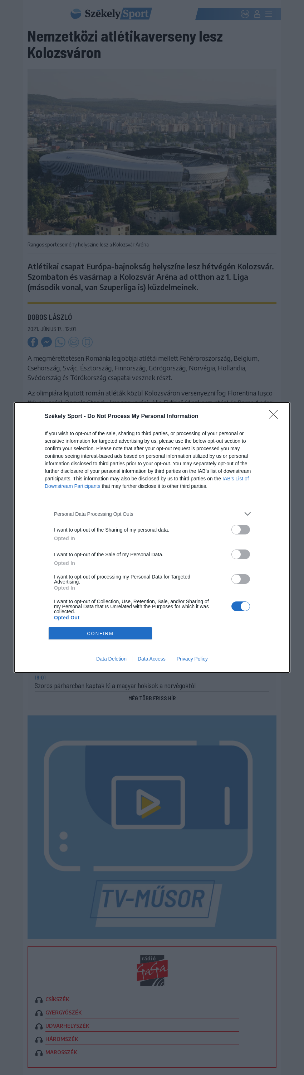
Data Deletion (111, 659)
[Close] (276, 416)
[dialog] (152, 537)
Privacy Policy (192, 659)
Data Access (152, 659)
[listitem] (152, 514)
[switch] (240, 529)
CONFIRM (100, 633)
